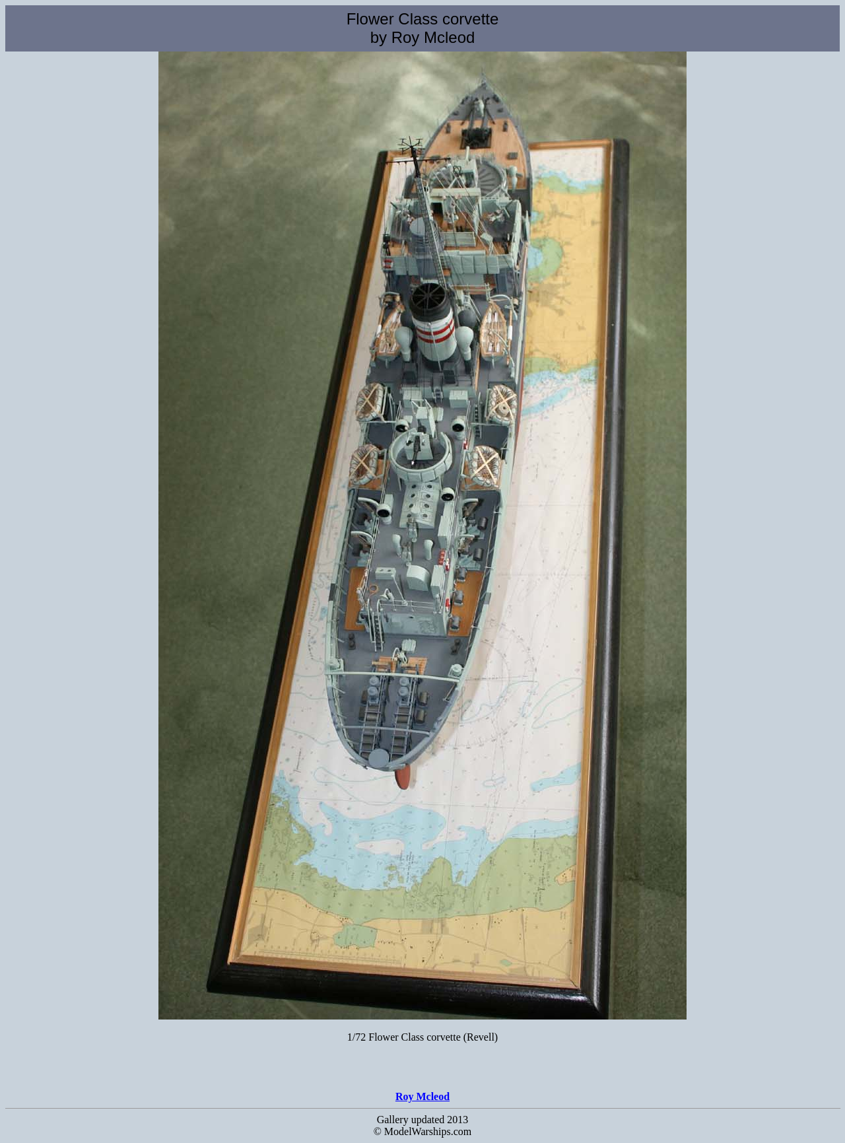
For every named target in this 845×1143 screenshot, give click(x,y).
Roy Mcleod (422, 1096)
